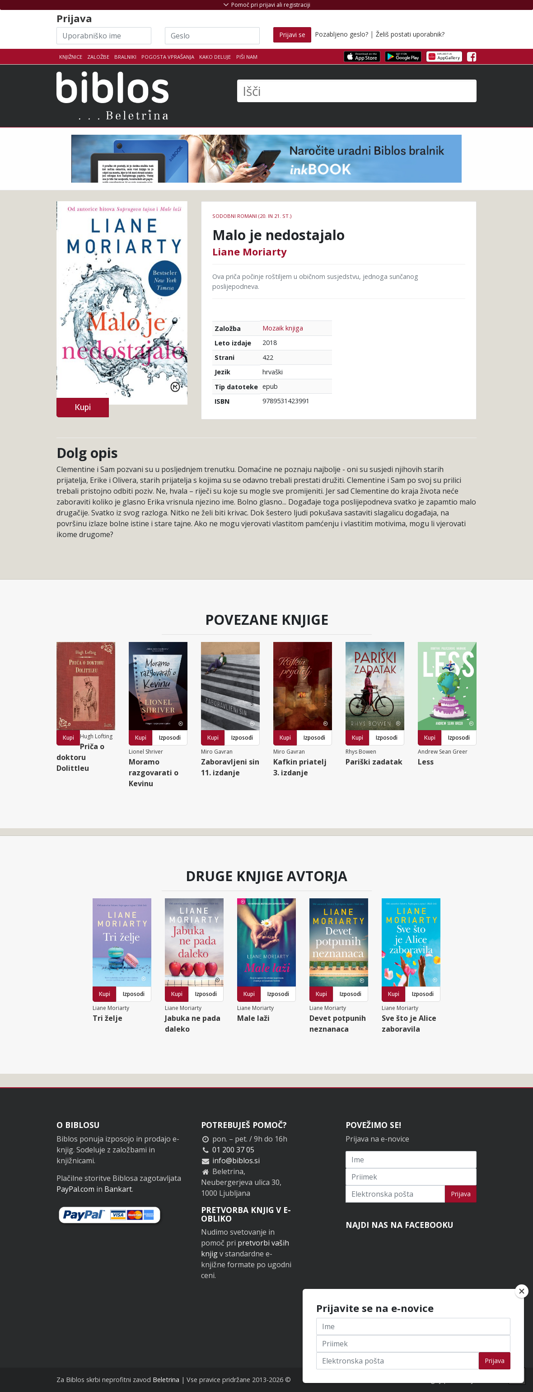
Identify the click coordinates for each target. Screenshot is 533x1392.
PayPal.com (75, 1189)
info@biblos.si (236, 1161)
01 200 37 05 (233, 1150)
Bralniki (125, 56)
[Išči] (357, 91)
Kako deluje (215, 56)
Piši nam (246, 56)
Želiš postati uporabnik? (410, 34)
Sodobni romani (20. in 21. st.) (251, 215)
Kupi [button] (83, 407)
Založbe (98, 56)
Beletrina (166, 1379)
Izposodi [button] (170, 737)
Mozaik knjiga (282, 328)
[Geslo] (212, 35)
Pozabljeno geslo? (341, 34)
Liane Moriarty (249, 251)
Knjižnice (70, 56)
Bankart (118, 1189)
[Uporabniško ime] (103, 35)
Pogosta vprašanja (167, 56)
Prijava (461, 1193)
